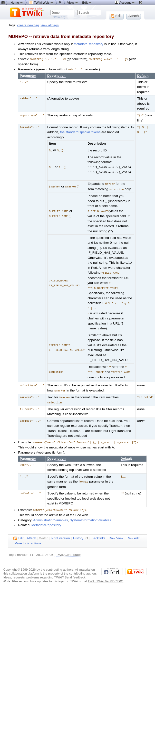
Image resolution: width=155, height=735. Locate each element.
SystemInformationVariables (90, 516)
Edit (87, 2)
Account (125, 2)
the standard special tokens (80, 131)
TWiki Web (41, 2)
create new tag (28, 25)
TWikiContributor (68, 550)
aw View (116, 534)
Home (16, 2)
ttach (31, 534)
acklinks (98, 534)
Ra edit (132, 534)
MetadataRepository (88, 44)
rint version (60, 534)
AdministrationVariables (50, 516)
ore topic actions (27, 539)
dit (18, 534)
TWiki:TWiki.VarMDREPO (106, 577)
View (72, 2)
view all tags (50, 25)
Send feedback (75, 573)
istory (78, 534)
